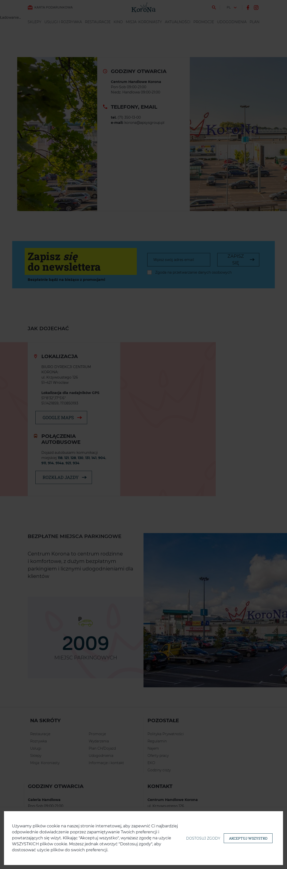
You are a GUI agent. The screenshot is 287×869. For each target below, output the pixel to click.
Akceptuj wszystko (248, 838)
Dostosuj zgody (203, 838)
